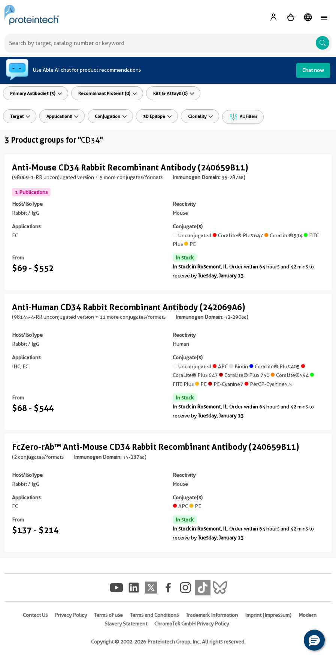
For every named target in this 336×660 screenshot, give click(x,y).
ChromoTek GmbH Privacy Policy (191, 624)
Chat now (313, 70)
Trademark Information (212, 615)
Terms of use (108, 615)
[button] (314, 640)
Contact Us (35, 615)
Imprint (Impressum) (268, 615)
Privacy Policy (71, 615)
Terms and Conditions (154, 615)
